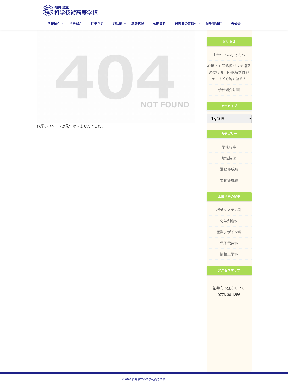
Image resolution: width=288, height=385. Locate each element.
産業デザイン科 (229, 232)
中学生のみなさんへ (229, 55)
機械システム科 (229, 210)
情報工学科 (229, 254)
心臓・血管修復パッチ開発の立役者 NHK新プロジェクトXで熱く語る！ (229, 72)
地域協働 (229, 158)
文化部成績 (229, 180)
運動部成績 (229, 169)
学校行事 (229, 147)
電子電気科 (229, 243)
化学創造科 (229, 221)
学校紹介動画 (229, 90)
